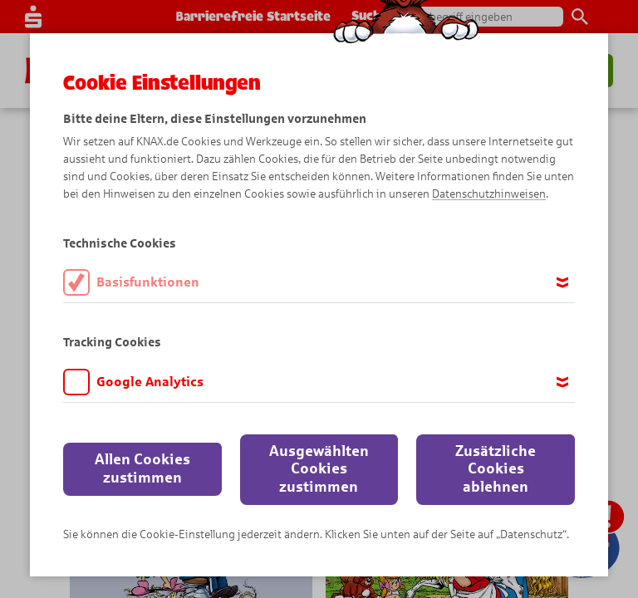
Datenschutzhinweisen (489, 194)
